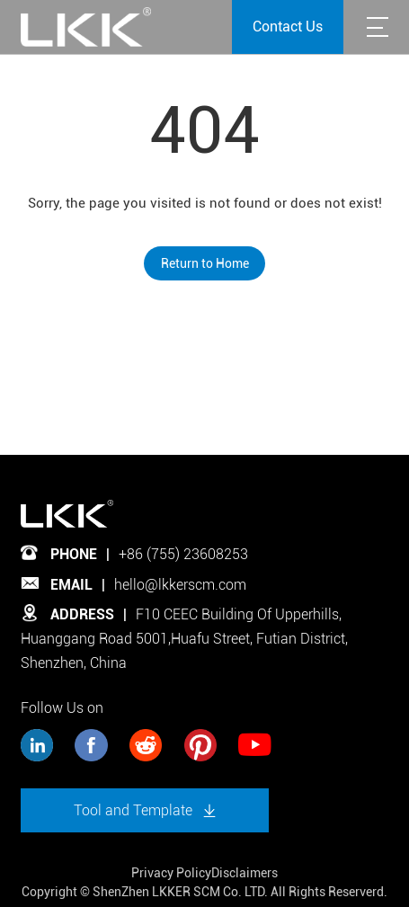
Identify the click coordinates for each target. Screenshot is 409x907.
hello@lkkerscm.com (180, 584)
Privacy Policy (171, 873)
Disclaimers (244, 873)
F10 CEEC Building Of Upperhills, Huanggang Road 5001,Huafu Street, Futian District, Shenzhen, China (184, 638)
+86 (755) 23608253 (183, 554)
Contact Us (288, 26)
